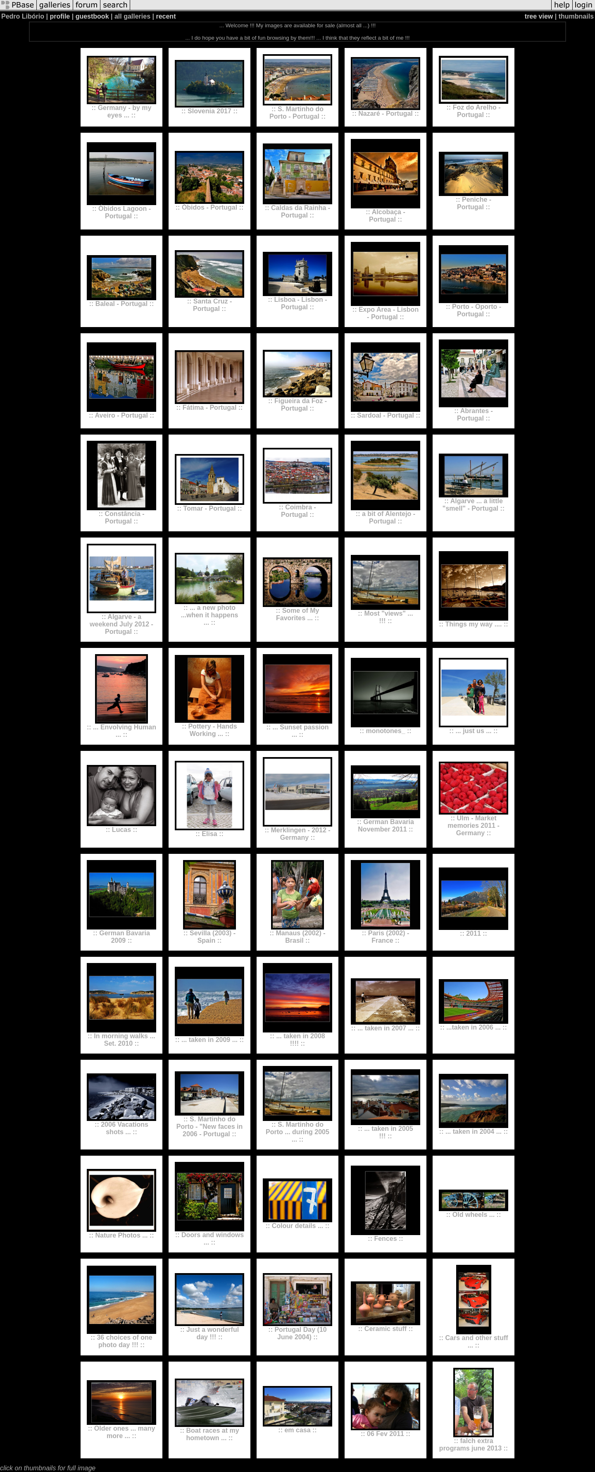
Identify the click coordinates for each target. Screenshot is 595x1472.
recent (166, 16)
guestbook (92, 16)
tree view (539, 16)
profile (60, 16)
